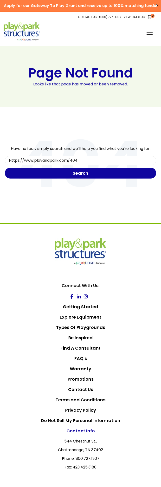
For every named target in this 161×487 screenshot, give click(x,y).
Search (80, 173)
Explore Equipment (80, 317)
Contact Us (80, 389)
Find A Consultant (80, 348)
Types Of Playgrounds (80, 327)
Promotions (81, 379)
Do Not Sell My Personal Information (80, 420)
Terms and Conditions (80, 400)
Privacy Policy (80, 410)
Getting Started (80, 307)
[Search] (80, 160)
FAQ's (80, 358)
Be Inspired (80, 338)
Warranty (80, 369)
